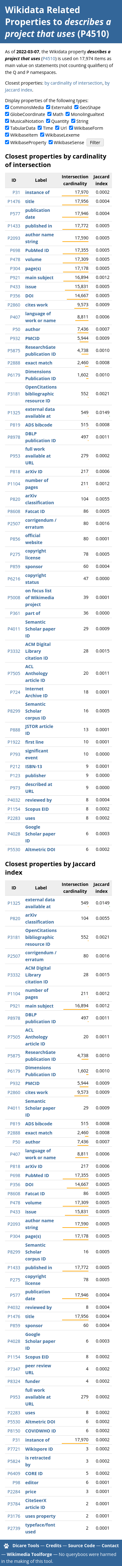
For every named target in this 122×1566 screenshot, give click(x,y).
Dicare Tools (26, 1545)
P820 (15, 499)
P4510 (49, 58)
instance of (37, 192)
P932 (15, 338)
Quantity (60, 121)
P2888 (14, 363)
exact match (38, 363)
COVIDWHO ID (40, 1431)
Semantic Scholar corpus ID (35, 711)
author (32, 329)
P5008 (14, 597)
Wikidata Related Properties (42, 16)
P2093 (14, 238)
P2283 (14, 818)
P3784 (14, 1504)
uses (30, 818)
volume (33, 259)
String (82, 121)
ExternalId (61, 107)
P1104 (14, 484)
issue (30, 287)
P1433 (14, 226)
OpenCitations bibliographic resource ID (40, 394)
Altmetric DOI (40, 849)
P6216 (14, 579)
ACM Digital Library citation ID (37, 651)
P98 (16, 1482)
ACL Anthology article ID (36, 673)
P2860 (14, 305)
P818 (15, 471)
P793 (15, 754)
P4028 (14, 834)
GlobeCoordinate (27, 114)
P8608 (14, 511)
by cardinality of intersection (74, 83)
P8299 (14, 711)
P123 (15, 775)
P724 (15, 692)
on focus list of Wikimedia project (39, 597)
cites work (36, 305)
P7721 (14, 1449)
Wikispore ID (39, 1449)
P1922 (14, 742)
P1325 (14, 413)
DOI (29, 296)
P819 (15, 425)
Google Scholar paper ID (40, 834)
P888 (15, 730)
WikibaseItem (24, 135)
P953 (15, 456)
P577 (15, 214)
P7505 (14, 673)
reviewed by (38, 800)
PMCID (32, 338)
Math (58, 114)
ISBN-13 (33, 766)
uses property (40, 1516)
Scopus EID (37, 809)
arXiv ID (33, 471)
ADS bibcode (38, 425)
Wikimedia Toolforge (29, 1554)
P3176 (14, 1516)
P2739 (14, 1528)
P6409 (14, 1473)
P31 (16, 192)
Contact (110, 1545)
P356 (15, 296)
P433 (15, 287)
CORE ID (34, 1473)
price (30, 1492)
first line (34, 742)
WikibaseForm (88, 128)
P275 (15, 554)
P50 (16, 329)
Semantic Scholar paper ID (40, 629)
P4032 (14, 800)
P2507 (14, 523)
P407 (15, 317)
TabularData (22, 128)
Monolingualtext (87, 114)
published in (38, 226)
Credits (53, 1545)
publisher (35, 775)
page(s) (33, 268)
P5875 (14, 351)
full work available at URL (37, 456)
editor (32, 1482)
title (29, 201)
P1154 (14, 809)
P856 (15, 539)
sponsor (34, 566)
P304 (15, 268)
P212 (15, 766)
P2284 (14, 1492)
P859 (15, 566)
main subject (39, 277)
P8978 (14, 437)
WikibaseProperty (28, 142)
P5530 (14, 849)
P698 (15, 250)
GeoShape (90, 107)
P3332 (14, 651)
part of (32, 613)
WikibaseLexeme (62, 135)
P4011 (14, 629)
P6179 (14, 375)
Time (48, 128)
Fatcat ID (35, 511)
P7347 (14, 1369)
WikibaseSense (69, 142)
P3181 (14, 394)
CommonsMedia (27, 107)
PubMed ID (37, 250)
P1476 (14, 201)
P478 (15, 259)
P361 (15, 613)
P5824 (14, 1461)
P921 (15, 277)
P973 (15, 788)
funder (32, 1381)
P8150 (14, 1431)
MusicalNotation (27, 121)
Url (63, 128)
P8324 (14, 1381)
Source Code (81, 1545)
